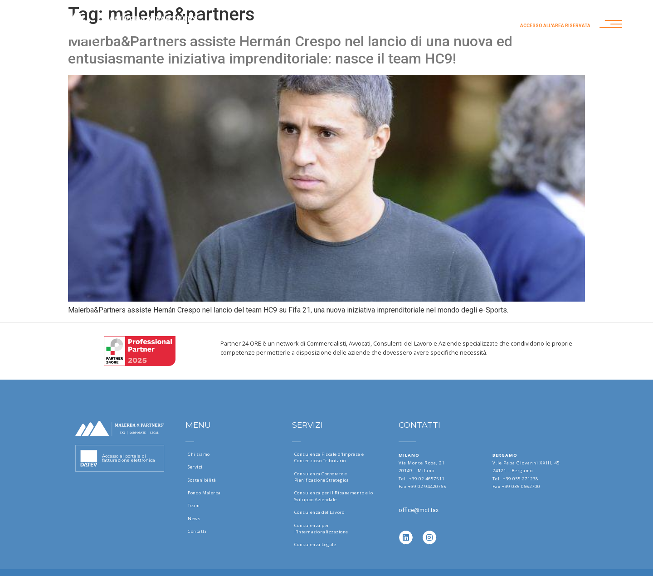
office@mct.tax (419, 510)
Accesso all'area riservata (555, 25)
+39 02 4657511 (426, 479)
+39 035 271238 (520, 479)
